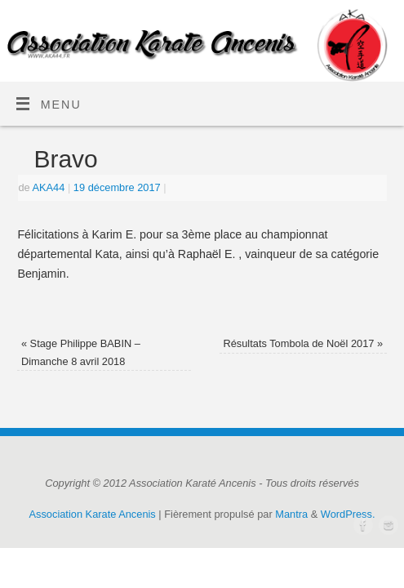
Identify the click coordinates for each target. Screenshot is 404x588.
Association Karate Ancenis (92, 514)
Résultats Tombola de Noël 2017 (303, 343)
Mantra (291, 514)
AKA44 (48, 187)
